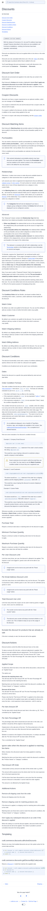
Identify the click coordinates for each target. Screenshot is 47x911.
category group (6, 183)
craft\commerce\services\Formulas (17, 427)
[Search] (25, 2)
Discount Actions (6, 29)
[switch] (23, 905)
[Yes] (20, 896)
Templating (5, 31)
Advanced (17, 194)
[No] (26, 896)
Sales (35, 59)
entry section (15, 183)
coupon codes (38, 115)
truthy (38, 396)
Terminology (10, 247)
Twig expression (7, 388)
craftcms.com (13, 902)
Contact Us (23, 902)
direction (4, 196)
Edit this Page (33, 902)
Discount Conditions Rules (9, 24)
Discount (11, 864)
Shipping (39, 884)
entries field (31, 258)
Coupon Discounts (7, 20)
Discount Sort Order (7, 17)
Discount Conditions (7, 27)
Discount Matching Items (8, 22)
